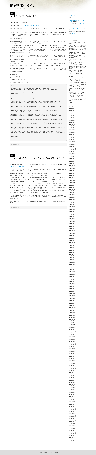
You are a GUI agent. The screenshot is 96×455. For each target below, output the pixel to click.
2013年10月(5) (72, 254)
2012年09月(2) (72, 274)
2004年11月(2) (72, 403)
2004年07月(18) (72, 409)
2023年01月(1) (72, 127)
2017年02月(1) (72, 204)
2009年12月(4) (72, 314)
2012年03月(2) (72, 281)
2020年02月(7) (72, 156)
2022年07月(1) (72, 134)
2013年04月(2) (72, 262)
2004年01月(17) (72, 420)
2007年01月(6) (72, 372)
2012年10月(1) (72, 273)
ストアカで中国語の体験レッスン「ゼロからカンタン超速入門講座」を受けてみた (37, 158)
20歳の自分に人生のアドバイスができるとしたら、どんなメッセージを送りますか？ (77, 89)
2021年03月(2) (72, 141)
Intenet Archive (50, 28)
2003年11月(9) (72, 423)
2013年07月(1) (72, 259)
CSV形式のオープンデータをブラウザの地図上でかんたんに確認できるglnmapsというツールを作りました (77, 85)
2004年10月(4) (72, 404)
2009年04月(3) (72, 326)
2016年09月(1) (72, 213)
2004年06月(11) (72, 411)
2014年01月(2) (72, 249)
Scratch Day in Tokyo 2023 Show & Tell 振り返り (77, 75)
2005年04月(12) (72, 394)
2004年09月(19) (72, 406)
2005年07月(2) (72, 389)
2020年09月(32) (72, 149)
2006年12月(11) (72, 373)
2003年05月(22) (72, 433)
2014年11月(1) (72, 237)
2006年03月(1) (72, 385)
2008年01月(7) (72, 351)
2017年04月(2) (72, 201)
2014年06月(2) (72, 242)
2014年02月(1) (72, 247)
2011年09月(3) (72, 291)
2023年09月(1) (72, 120)
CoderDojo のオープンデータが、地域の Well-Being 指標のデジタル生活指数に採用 (77, 49)
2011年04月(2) (72, 298)
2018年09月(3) (72, 177)
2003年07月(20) (72, 430)
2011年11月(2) (72, 288)
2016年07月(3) (72, 214)
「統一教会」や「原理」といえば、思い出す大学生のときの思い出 (77, 96)
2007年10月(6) (72, 356)
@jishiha (73, 33)
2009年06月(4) (72, 322)
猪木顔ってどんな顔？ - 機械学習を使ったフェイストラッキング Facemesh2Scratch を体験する (77, 63)
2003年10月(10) (72, 425)
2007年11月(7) (72, 355)
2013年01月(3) (72, 267)
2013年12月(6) (72, 250)
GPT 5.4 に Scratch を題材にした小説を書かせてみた (77, 43)
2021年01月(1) (72, 144)
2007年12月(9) (72, 353)
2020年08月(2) (72, 151)
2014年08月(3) (72, 238)
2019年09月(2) (72, 161)
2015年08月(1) (72, 228)
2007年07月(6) (72, 361)
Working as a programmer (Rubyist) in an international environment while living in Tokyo (77, 67)
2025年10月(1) (72, 112)
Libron (80, 27)
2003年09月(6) (72, 426)
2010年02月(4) (72, 310)
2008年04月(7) (72, 346)
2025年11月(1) (72, 110)
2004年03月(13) (72, 416)
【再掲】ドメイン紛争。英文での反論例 (23, 16)
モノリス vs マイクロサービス (75, 73)
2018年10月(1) (72, 175)
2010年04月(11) (72, 307)
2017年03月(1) (72, 202)
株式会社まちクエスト (73, 15)
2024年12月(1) (72, 117)
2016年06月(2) (72, 216)
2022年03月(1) (72, 136)
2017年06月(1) (72, 197)
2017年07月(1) (72, 196)
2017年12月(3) (72, 190)
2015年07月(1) (72, 230)
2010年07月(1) (72, 303)
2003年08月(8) (72, 428)
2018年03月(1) (72, 185)
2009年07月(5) (72, 320)
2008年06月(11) (72, 343)
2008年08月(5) (72, 339)
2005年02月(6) (72, 397)
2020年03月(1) (72, 154)
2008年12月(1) (72, 332)
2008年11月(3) (72, 334)
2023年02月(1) (72, 125)
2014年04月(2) (72, 245)
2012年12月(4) (72, 269)
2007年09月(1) (72, 358)
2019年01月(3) (72, 172)
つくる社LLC (83, 15)
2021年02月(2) (72, 143)
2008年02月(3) (72, 350)
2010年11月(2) (72, 302)
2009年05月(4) (72, 324)
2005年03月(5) (72, 396)
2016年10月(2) (72, 211)
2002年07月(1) (72, 435)
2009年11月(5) (72, 315)
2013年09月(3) (72, 255)
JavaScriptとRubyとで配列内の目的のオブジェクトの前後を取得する (77, 71)
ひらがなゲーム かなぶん (76, 28)
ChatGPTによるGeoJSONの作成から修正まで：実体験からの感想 (77, 78)
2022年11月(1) (72, 129)
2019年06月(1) (72, 165)
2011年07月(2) (72, 295)
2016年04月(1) (72, 219)
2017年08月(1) (72, 194)
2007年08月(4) (72, 360)
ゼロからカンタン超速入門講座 (18, 166)
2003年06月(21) (72, 432)
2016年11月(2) (72, 209)
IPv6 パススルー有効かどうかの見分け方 (77, 82)
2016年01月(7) (72, 225)
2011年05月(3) (72, 296)
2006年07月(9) (72, 382)
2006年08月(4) (72, 380)
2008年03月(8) (72, 348)
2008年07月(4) (72, 341)
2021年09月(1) (72, 139)
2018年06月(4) (72, 182)
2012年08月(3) (72, 276)
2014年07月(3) (72, 240)
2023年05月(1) (72, 124)
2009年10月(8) (72, 317)
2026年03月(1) (72, 108)
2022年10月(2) (72, 131)
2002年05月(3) (72, 438)
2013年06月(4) (72, 261)
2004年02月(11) (72, 418)
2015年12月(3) (72, 226)
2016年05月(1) (72, 218)
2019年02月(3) (72, 170)
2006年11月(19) (72, 375)
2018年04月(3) (72, 184)
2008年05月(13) (72, 344)
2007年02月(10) (72, 370)
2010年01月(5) (72, 312)
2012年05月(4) (72, 279)
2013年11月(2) (72, 252)
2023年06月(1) (72, 122)
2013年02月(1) (72, 266)
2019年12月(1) (72, 158)
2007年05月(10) (72, 365)
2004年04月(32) (72, 415)
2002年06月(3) (72, 437)
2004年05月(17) (72, 413)
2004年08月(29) (72, 408)
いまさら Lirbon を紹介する (75, 80)
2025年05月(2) (72, 115)
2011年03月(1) (72, 300)
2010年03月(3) (72, 308)
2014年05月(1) (72, 243)
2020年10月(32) (72, 148)
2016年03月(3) (72, 221)
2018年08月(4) (72, 178)
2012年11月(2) (72, 271)
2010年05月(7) (72, 305)
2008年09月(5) (72, 338)
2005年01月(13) (72, 399)
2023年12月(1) (72, 119)
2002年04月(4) (72, 440)
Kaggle (70, 102)
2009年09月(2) (72, 319)
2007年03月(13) (72, 368)
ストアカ (47, 164)
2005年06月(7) (72, 391)
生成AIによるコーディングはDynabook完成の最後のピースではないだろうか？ (77, 46)
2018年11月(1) (72, 173)
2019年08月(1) (72, 163)
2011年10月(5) (72, 290)
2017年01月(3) (72, 206)
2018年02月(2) (72, 187)
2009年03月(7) (72, 327)
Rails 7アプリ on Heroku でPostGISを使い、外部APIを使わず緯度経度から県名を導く (77, 99)
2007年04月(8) (72, 367)
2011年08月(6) (72, 293)
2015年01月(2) (72, 233)
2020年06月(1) (72, 153)
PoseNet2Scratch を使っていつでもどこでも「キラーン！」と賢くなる (77, 93)
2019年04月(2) (72, 168)
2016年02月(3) (72, 223)
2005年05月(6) (72, 392)
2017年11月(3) (72, 192)
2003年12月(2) (72, 421)
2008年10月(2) (72, 336)
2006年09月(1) (72, 379)
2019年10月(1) (72, 160)
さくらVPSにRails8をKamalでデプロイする (77, 60)
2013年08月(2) (72, 257)
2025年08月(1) (72, 113)
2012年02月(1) (72, 283)
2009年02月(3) (72, 329)
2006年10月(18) (72, 377)
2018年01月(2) (72, 189)
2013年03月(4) (72, 264)
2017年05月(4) (72, 199)
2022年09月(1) (72, 132)
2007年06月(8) (72, 363)
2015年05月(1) (72, 231)
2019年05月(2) (72, 166)
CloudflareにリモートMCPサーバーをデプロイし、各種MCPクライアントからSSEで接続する (77, 56)
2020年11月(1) (72, 146)
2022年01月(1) (72, 137)
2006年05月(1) (72, 384)
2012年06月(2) (72, 278)
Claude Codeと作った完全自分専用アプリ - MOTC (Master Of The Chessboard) (77, 53)
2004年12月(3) (72, 401)
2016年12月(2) (72, 208)
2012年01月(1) (72, 284)
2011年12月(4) (72, 286)
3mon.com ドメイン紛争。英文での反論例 (31, 25)
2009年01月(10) (72, 331)
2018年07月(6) (72, 180)
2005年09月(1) (72, 387)
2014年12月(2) (72, 235)
